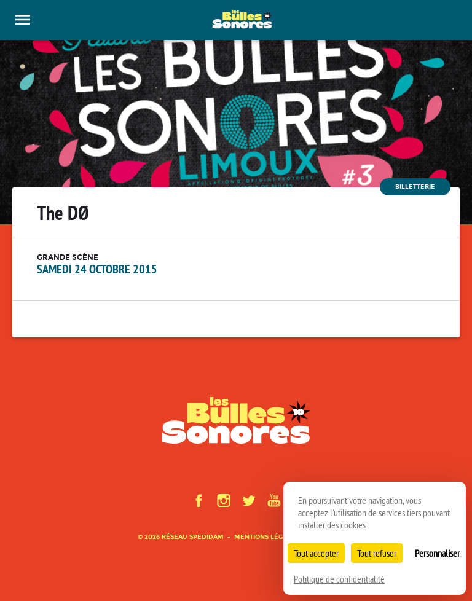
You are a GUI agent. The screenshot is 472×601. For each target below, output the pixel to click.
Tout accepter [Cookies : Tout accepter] (316, 553)
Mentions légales (266, 536)
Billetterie (415, 186)
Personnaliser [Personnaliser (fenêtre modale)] (437, 553)
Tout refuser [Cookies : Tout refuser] (376, 553)
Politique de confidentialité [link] (339, 579)
